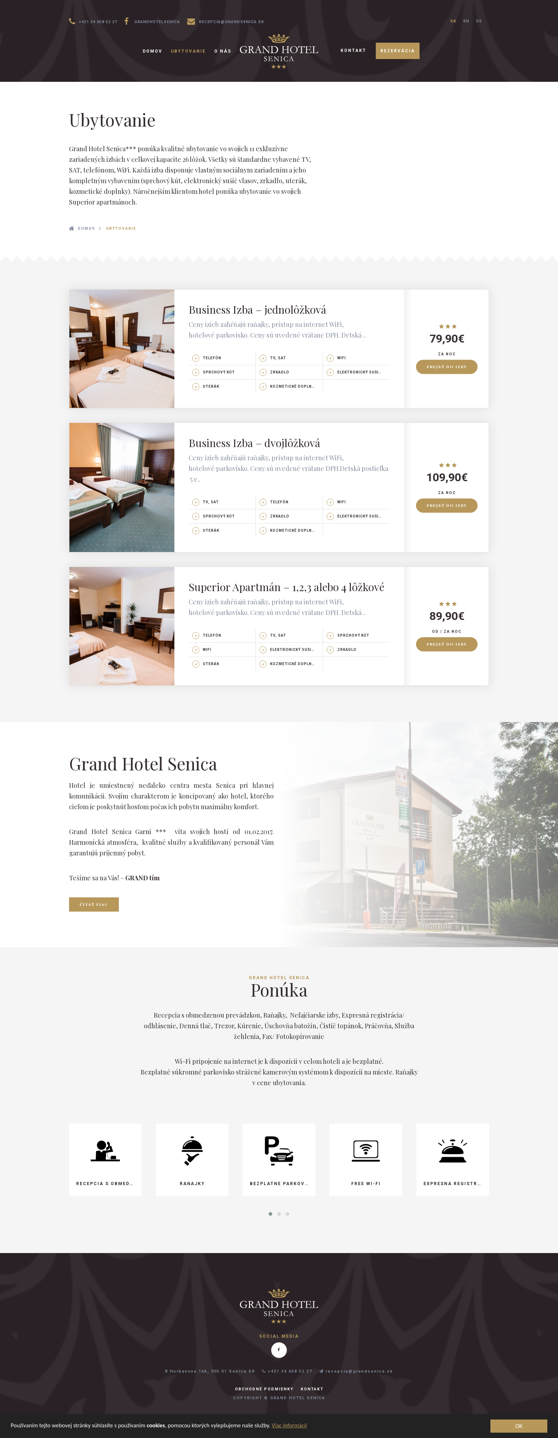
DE (479, 21)
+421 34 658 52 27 (93, 21)
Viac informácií (298, 1425)
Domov (152, 51)
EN (466, 21)
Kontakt (353, 50)
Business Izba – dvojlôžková (254, 443)
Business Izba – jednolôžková (257, 309)
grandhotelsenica (152, 21)
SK (453, 21)
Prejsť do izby (447, 367)
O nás (222, 51)
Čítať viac (94, 904)
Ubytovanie (188, 51)
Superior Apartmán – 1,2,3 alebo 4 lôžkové (286, 587)
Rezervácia (397, 50)
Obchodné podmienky (264, 1389)
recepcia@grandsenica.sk (225, 21)
